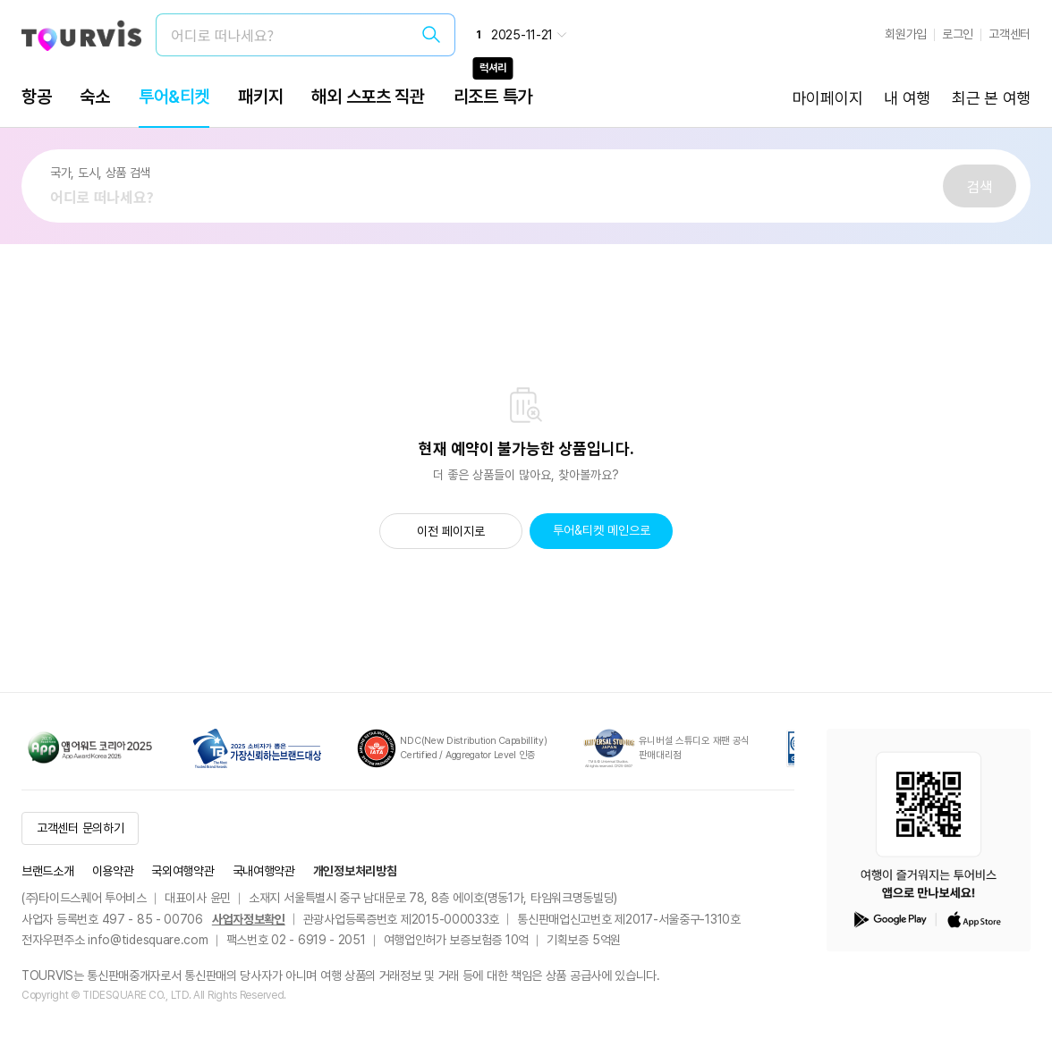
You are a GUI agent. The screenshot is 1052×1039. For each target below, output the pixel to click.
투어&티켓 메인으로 (601, 530)
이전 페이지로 (451, 531)
